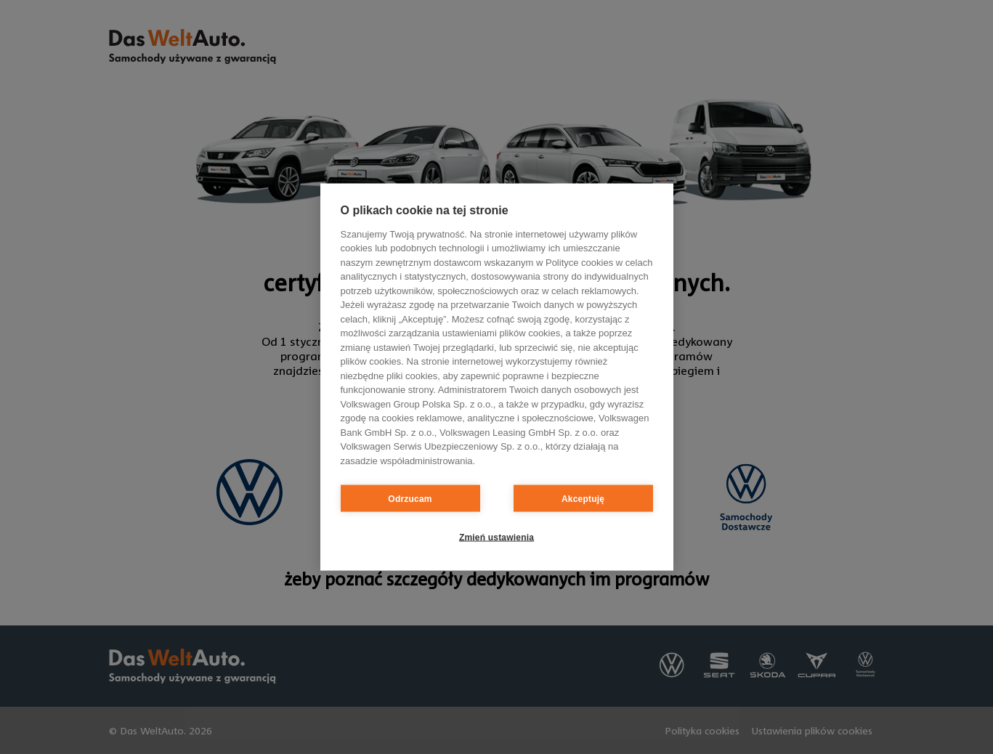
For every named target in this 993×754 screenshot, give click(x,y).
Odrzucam (409, 498)
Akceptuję (583, 498)
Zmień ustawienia (496, 537)
